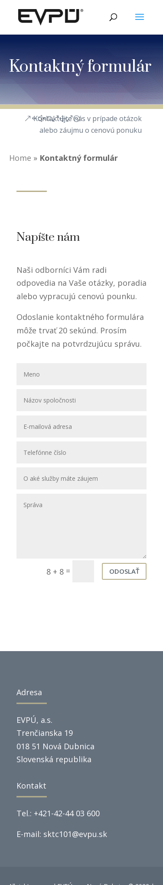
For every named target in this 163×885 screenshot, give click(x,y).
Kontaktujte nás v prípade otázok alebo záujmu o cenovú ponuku (87, 124)
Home (20, 158)
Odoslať (124, 571)
